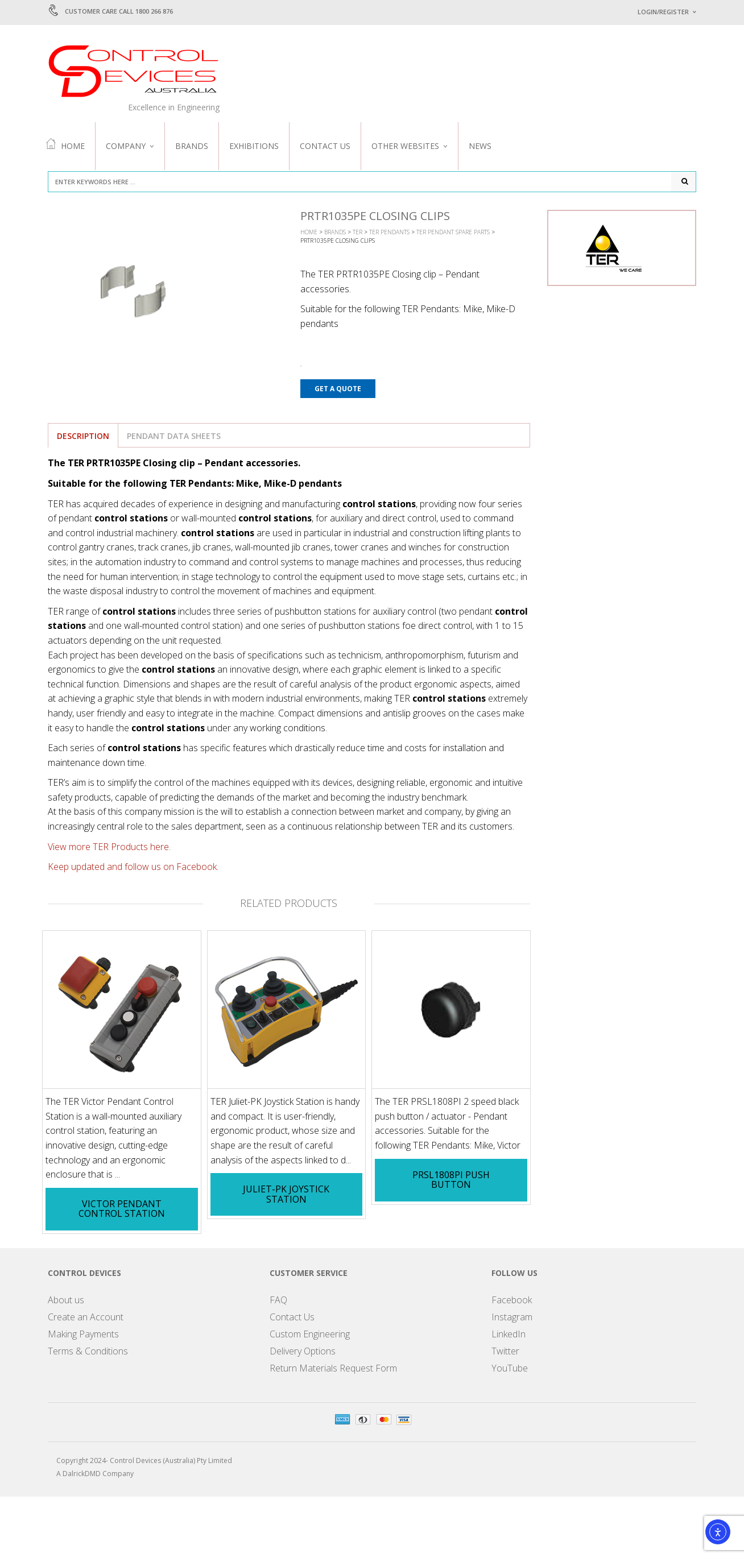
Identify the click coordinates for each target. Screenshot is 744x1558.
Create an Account (85, 1319)
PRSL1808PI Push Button (451, 1181)
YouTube (509, 1370)
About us (66, 1302)
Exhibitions (254, 145)
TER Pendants (389, 234)
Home (65, 145)
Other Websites (405, 145)
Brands (191, 145)
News (480, 145)
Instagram (511, 1319)
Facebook (511, 1302)
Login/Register (663, 11)
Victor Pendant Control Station (121, 1211)
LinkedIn (508, 1336)
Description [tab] (83, 437)
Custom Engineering (310, 1336)
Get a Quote (338, 390)
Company (126, 145)
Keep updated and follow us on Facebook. (133, 869)
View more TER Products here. (109, 848)
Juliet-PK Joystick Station (286, 1196)
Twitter (505, 1353)
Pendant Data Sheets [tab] (174, 437)
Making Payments (83, 1336)
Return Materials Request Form (333, 1370)
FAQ (278, 1302)
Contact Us (325, 145)
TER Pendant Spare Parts (453, 234)
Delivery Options (303, 1353)
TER (357, 234)
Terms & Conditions (88, 1353)
